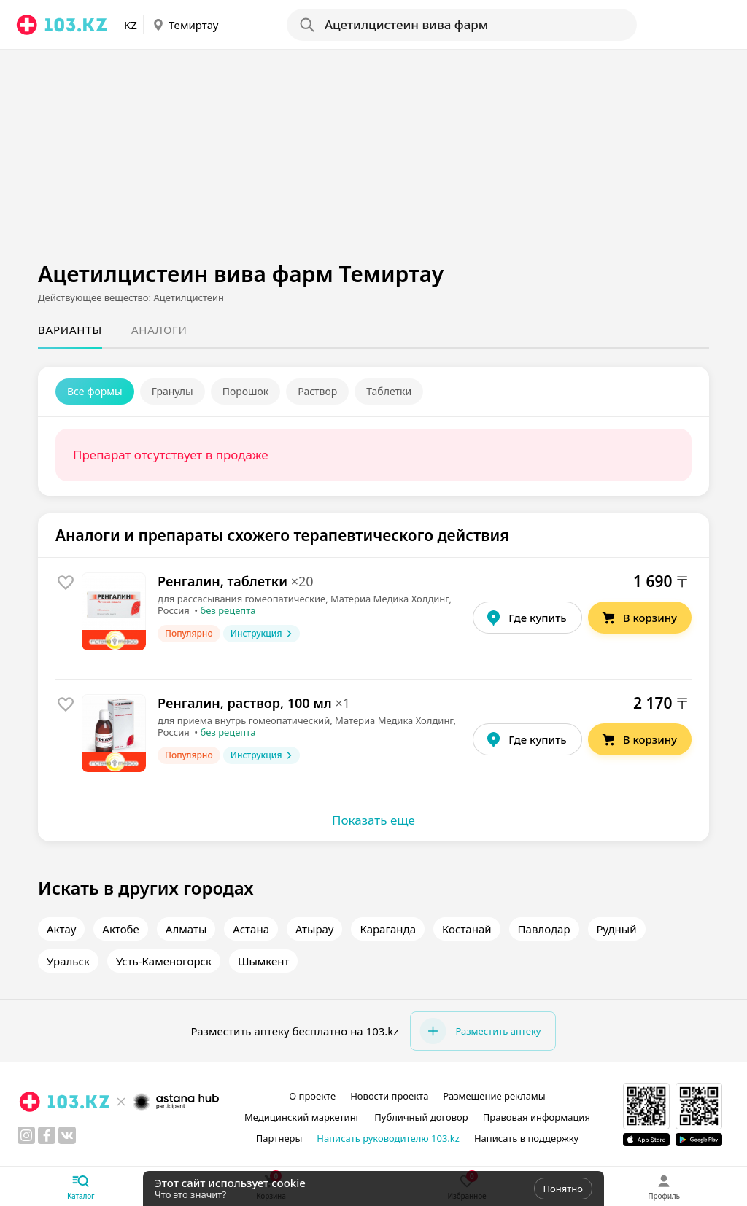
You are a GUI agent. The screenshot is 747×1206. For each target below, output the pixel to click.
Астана (251, 929)
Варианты (70, 329)
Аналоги (159, 329)
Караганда (388, 929)
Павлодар (544, 929)
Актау (61, 929)
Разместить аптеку (480, 1031)
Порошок (245, 391)
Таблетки (388, 391)
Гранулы (172, 391)
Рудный (617, 929)
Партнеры (279, 1138)
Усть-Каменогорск (164, 961)
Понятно (563, 1188)
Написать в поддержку (526, 1138)
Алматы (186, 929)
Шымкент (264, 961)
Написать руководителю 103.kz (388, 1138)
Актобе (120, 929)
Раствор (317, 391)
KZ (130, 24)
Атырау (314, 929)
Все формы (95, 391)
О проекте (312, 1095)
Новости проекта (389, 1095)
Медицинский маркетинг (302, 1117)
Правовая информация (536, 1117)
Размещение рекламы (494, 1095)
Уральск (68, 961)
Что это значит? (190, 1194)
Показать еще (373, 820)
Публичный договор (421, 1117)
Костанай (467, 929)
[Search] (461, 25)
